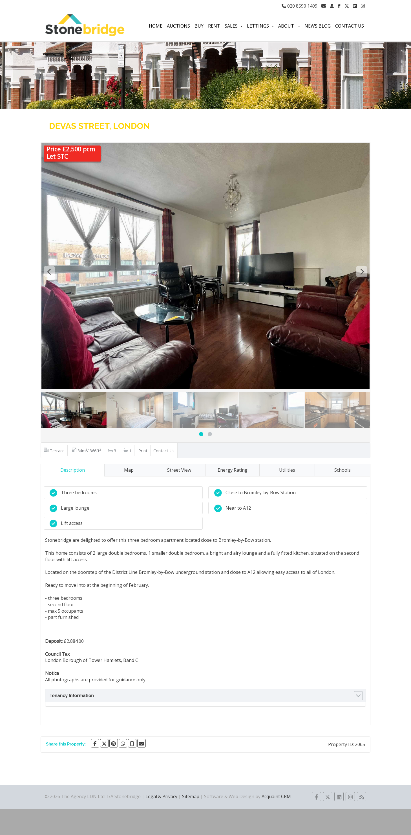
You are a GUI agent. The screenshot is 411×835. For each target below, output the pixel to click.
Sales (233, 26)
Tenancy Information (72, 695)
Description (72, 470)
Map (129, 470)
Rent (214, 26)
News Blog (317, 26)
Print (142, 450)
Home (155, 26)
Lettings (260, 26)
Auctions (178, 26)
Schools (342, 470)
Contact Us (349, 26)
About (289, 26)
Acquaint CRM (276, 796)
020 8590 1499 (299, 6)
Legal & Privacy (161, 796)
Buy (199, 26)
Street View (179, 470)
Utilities (287, 470)
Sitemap (190, 796)
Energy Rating (233, 470)
